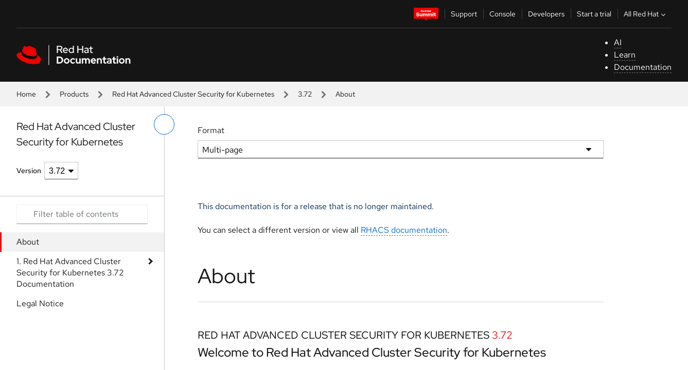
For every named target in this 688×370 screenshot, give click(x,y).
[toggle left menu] (164, 124)
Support (464, 13)
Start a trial (594, 13)
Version (28, 170)
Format (211, 130)
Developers (546, 13)
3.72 (305, 94)
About (27, 241)
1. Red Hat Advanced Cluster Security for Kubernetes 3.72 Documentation (70, 272)
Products (74, 94)
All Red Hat (646, 13)
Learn (625, 54)
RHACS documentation (404, 230)
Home (26, 94)
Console (502, 13)
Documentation (643, 67)
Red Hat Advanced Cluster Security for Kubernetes (193, 94)
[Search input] (82, 214)
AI (618, 42)
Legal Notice (40, 303)
